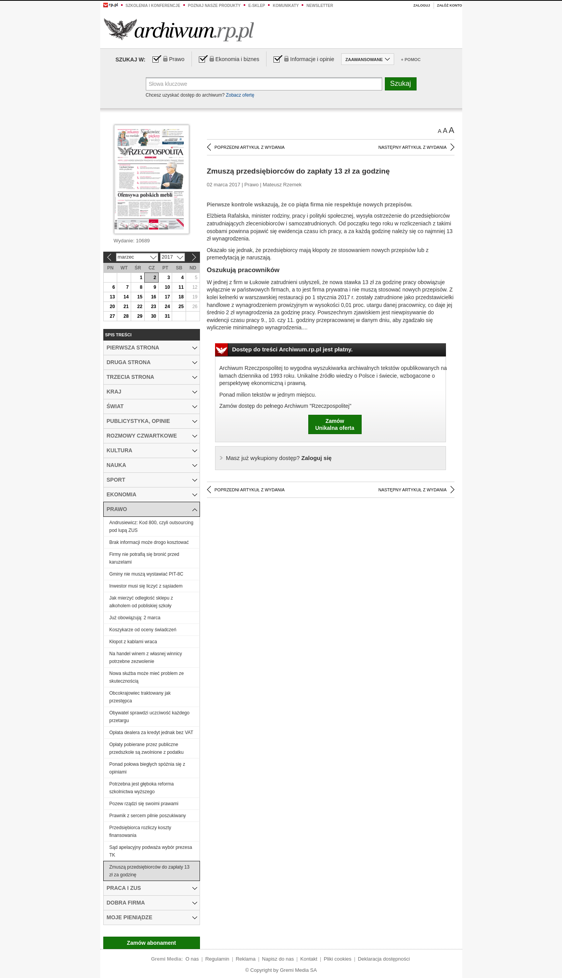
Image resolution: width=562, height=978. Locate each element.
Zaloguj (421, 5)
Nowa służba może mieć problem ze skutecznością (146, 677)
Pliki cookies (338, 959)
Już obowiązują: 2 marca (135, 617)
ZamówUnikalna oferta (334, 424)
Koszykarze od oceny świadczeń (142, 629)
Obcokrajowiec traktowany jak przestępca (140, 697)
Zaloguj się (278, 458)
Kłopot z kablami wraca (133, 641)
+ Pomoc (411, 59)
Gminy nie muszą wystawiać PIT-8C (146, 574)
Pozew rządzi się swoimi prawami (144, 803)
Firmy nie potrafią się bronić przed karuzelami (144, 558)
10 (167, 287)
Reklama (245, 959)
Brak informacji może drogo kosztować (149, 542)
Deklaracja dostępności (384, 959)
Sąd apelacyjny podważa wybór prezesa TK (150, 851)
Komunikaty (286, 5)
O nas (192, 959)
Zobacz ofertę (240, 95)
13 (112, 297)
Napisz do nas (278, 959)
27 (112, 316)
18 (181, 297)
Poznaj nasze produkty (214, 5)
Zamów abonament (151, 943)
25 (181, 306)
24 (167, 306)
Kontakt (308, 959)
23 (153, 306)
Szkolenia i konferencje (153, 5)
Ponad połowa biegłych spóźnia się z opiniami (147, 768)
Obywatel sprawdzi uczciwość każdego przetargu (149, 716)
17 (167, 297)
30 (153, 316)
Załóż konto (449, 5)
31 (167, 316)
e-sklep (256, 5)
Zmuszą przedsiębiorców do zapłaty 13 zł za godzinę (149, 870)
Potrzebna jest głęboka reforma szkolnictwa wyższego (141, 787)
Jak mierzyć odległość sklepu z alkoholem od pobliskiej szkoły (141, 601)
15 (139, 297)
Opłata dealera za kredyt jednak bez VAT (151, 732)
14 (125, 297)
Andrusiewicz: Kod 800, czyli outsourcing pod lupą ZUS (151, 526)
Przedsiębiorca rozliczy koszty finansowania (140, 831)
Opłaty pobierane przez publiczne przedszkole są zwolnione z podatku (146, 748)
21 (125, 306)
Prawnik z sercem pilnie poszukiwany (147, 815)
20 (112, 306)
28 (125, 316)
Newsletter (319, 5)
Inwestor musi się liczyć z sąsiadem (146, 586)
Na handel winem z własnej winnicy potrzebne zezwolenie (145, 657)
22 (139, 306)
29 (139, 316)
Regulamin (217, 959)
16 (153, 297)
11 (181, 287)
